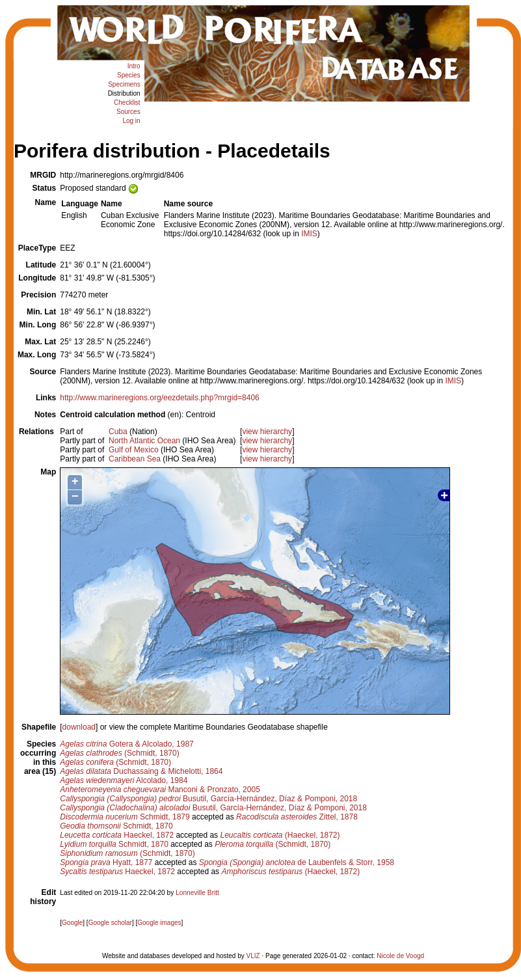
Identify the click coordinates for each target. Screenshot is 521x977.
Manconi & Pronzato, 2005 (160, 789)
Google (72, 922)
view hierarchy (267, 431)
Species (128, 75)
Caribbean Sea (135, 458)
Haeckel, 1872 (117, 835)
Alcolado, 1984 (123, 780)
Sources (128, 111)
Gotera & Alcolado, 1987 (126, 744)
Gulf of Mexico (134, 449)
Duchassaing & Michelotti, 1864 (141, 771)
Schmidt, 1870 (116, 826)
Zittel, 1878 (297, 816)
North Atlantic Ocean (144, 440)
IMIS (309, 233)
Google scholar (110, 922)
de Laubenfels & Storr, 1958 (296, 862)
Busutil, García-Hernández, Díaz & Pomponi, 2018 (208, 798)
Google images (159, 922)
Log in (131, 120)
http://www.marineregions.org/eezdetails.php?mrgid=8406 (160, 397)
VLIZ (253, 955)
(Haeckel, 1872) (280, 835)
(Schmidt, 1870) (119, 753)
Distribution (124, 93)
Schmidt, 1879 (124, 816)
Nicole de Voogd (400, 955)
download (79, 727)
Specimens (124, 84)
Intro (133, 66)
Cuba (118, 431)
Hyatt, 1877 (106, 862)
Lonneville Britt (197, 892)
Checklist (127, 102)
